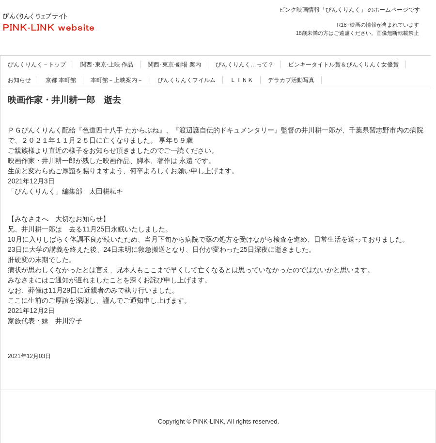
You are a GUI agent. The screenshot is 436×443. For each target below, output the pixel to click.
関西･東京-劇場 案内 (174, 64)
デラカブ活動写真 (291, 80)
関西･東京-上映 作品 (106, 64)
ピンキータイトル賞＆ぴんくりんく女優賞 (343, 64)
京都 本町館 (61, 80)
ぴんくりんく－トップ (37, 64)
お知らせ (19, 80)
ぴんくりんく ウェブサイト (104, 24)
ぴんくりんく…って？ (245, 64)
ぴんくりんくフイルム (186, 80)
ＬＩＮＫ (241, 80)
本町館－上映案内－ (117, 80)
